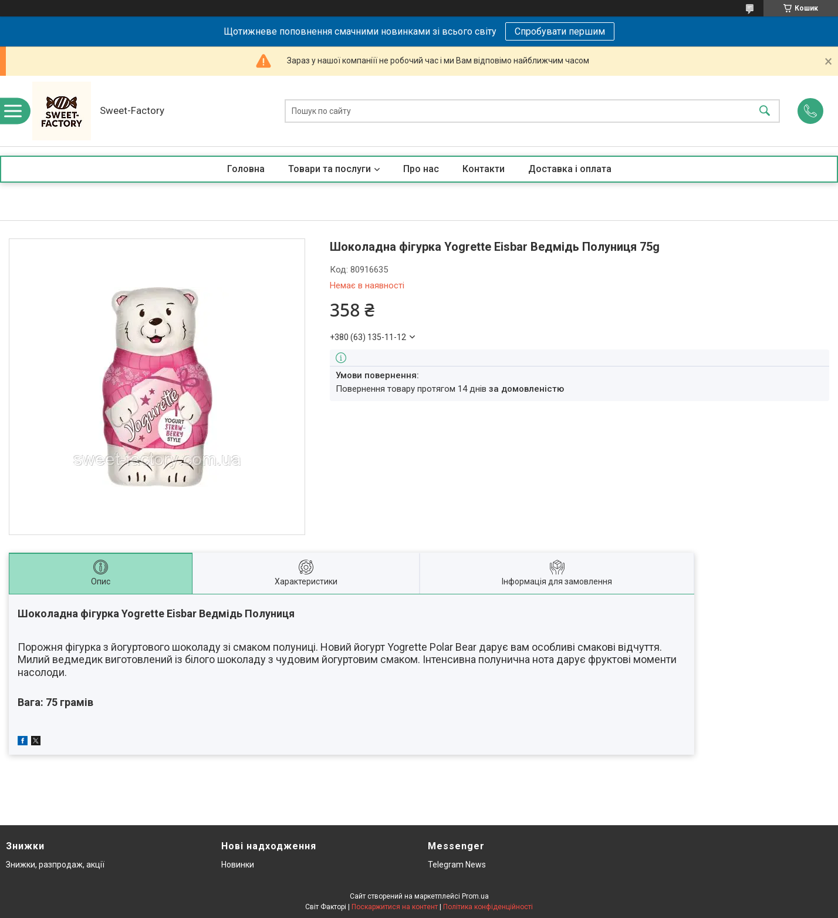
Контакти (483, 168)
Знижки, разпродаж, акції (55, 864)
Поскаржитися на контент (395, 907)
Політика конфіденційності (488, 907)
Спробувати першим (560, 31)
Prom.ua (475, 896)
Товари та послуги (329, 168)
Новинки (237, 864)
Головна (246, 168)
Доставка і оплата (569, 168)
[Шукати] (765, 111)
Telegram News (457, 864)
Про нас (421, 168)
